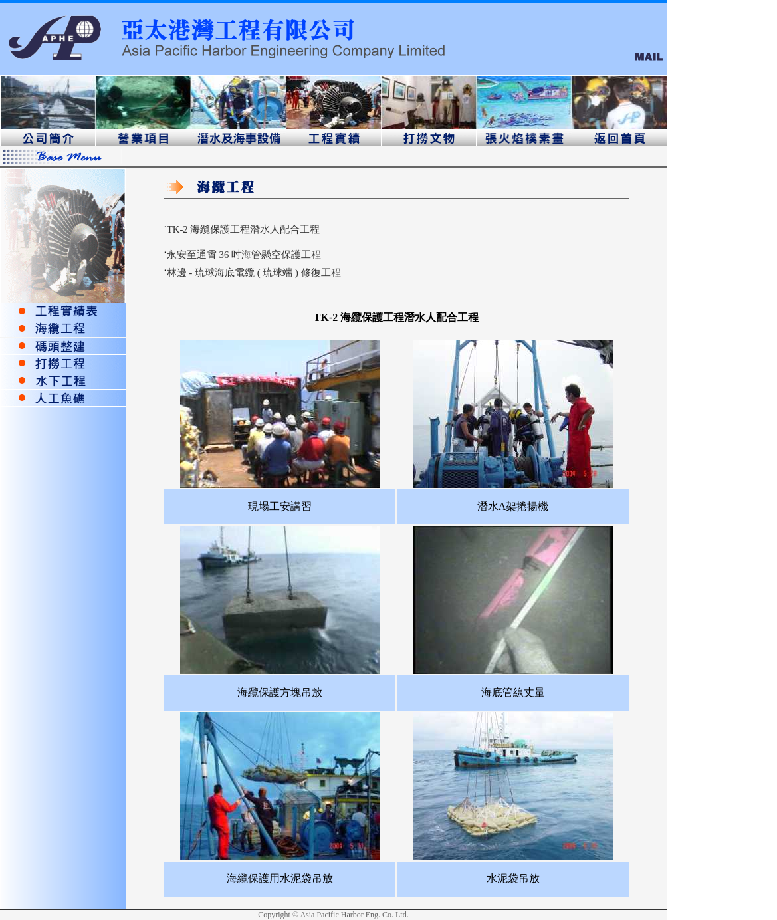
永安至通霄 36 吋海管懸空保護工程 (244, 254)
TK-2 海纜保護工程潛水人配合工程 (243, 229)
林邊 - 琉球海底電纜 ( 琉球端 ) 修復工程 (254, 272)
